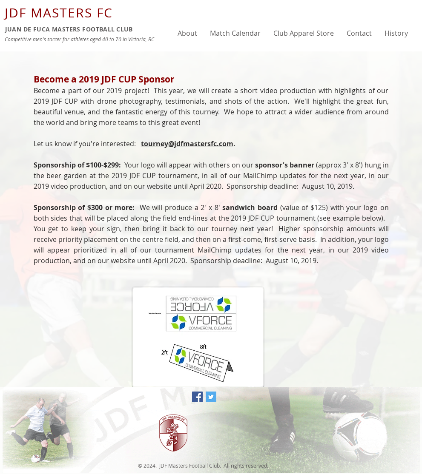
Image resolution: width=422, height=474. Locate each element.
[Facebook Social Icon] (197, 397)
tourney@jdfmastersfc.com (187, 143)
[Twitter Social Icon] (211, 397)
